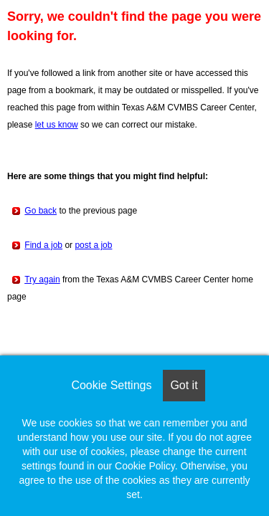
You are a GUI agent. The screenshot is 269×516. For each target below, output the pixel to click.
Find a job (43, 245)
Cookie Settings (111, 385)
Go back (40, 211)
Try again (42, 279)
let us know (56, 125)
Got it (183, 385)
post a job (93, 245)
